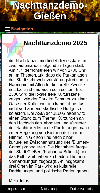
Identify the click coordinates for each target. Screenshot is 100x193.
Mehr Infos (19, 180)
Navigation (19, 29)
